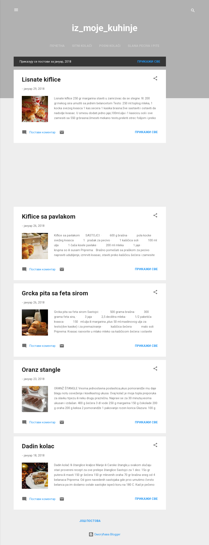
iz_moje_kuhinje (104, 27)
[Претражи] (192, 11)
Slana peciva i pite (143, 46)
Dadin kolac (38, 446)
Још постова (89, 521)
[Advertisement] (182, 118)
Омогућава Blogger (104, 534)
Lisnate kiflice (41, 79)
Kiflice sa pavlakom (49, 216)
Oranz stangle (41, 369)
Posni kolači (109, 46)
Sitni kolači (82, 46)
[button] (155, 79)
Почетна (57, 46)
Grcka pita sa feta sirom (55, 293)
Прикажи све (148, 61)
